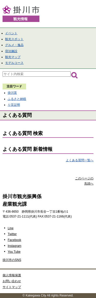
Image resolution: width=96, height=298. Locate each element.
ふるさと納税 (17, 99)
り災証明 (14, 105)
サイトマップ (12, 287)
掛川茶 (12, 93)
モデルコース (14, 63)
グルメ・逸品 (14, 45)
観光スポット (14, 39)
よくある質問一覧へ (79, 160)
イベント (11, 33)
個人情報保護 (12, 275)
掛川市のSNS (12, 260)
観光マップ (12, 57)
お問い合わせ (12, 281)
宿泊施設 (11, 51)
